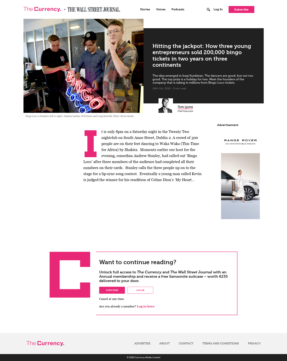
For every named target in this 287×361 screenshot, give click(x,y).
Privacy (254, 343)
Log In (218, 9)
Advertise (142, 343)
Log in (140, 290)
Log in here (145, 306)
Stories (145, 9)
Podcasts (177, 9)
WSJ (71, 8)
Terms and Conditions (220, 343)
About (164, 343)
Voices (160, 9)
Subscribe (241, 9)
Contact (186, 343)
